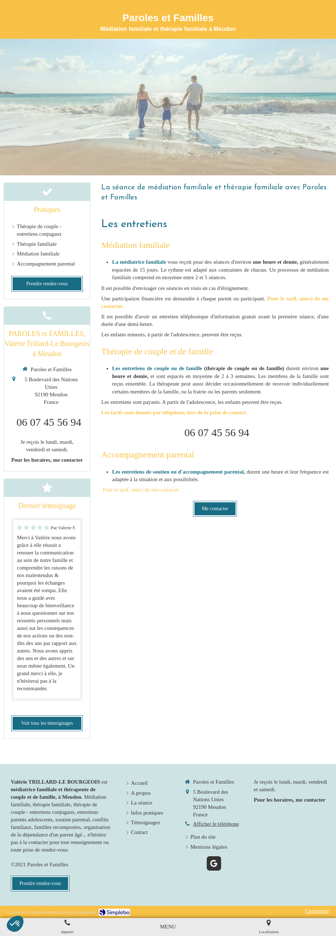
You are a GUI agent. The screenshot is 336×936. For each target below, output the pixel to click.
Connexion (317, 911)
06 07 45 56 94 (216, 432)
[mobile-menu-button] (168, 926)
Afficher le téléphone (216, 824)
